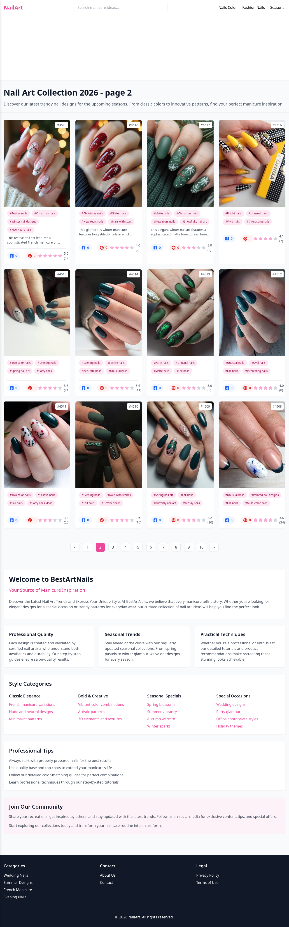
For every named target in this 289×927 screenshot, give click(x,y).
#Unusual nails (258, 213)
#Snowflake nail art (194, 221)
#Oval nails (259, 363)
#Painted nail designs (265, 495)
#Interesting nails (258, 221)
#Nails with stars (121, 221)
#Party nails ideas (41, 503)
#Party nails (44, 371)
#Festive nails (18, 213)
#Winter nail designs (23, 221)
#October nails (111, 503)
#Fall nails (183, 371)
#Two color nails (20, 363)
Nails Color (228, 7)
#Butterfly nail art (165, 503)
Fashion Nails (253, 7)
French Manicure (18, 889)
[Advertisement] (144, 48)
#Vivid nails (232, 221)
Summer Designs (18, 882)
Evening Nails (15, 896)
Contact (106, 882)
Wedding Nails (16, 875)
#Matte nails (161, 213)
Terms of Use (207, 882)
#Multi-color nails (256, 503)
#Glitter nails (118, 213)
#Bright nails (233, 213)
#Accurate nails (91, 371)
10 (201, 547)
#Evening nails (47, 363)
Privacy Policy (207, 875)
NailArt (13, 7)
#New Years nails (21, 230)
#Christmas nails (45, 213)
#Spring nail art (20, 371)
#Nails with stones (119, 495)
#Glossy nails (191, 503)
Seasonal (277, 7)
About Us (108, 875)
